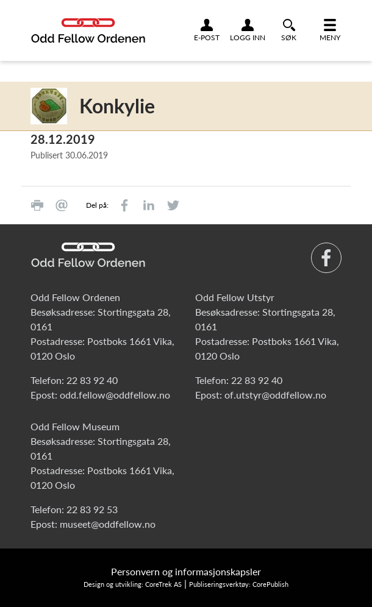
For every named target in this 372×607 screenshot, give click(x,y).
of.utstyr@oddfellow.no (275, 394)
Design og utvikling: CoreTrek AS (133, 584)
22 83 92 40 (92, 380)
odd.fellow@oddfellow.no (115, 394)
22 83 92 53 (92, 509)
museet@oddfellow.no (108, 524)
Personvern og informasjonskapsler (186, 571)
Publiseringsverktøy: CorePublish (238, 584)
